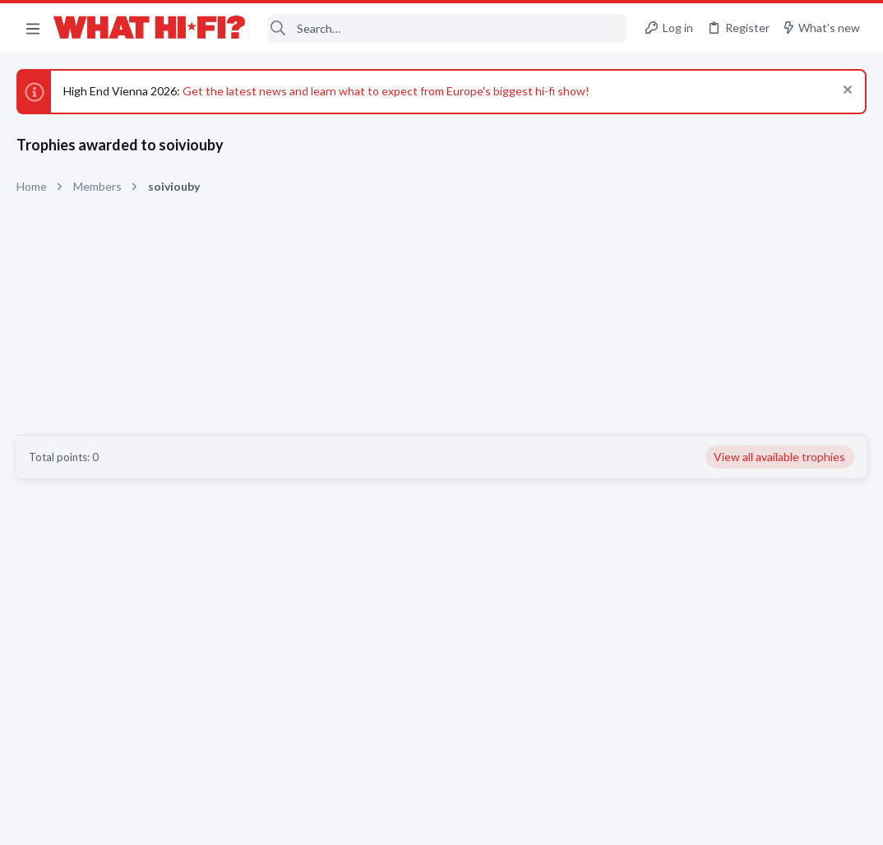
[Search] (447, 28)
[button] (32, 28)
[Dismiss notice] (846, 91)
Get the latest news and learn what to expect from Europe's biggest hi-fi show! (386, 91)
